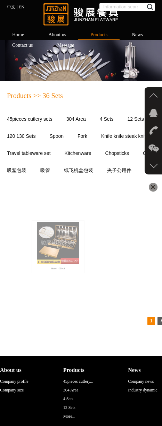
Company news (141, 381)
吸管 (45, 170)
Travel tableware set (29, 153)
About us (57, 34)
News (137, 34)
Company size (12, 390)
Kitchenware (78, 153)
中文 (11, 7)
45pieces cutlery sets (29, 119)
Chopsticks (117, 153)
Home (18, 34)
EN (21, 7)
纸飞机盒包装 (78, 170)
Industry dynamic (142, 390)
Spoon (57, 136)
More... (69, 416)
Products (98, 34)
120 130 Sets (21, 136)
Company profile (14, 381)
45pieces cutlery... (78, 381)
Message (65, 45)
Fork (82, 136)
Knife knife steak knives (126, 136)
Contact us (22, 45)
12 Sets (136, 119)
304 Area (76, 119)
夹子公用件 (119, 170)
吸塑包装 (16, 170)
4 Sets (107, 119)
